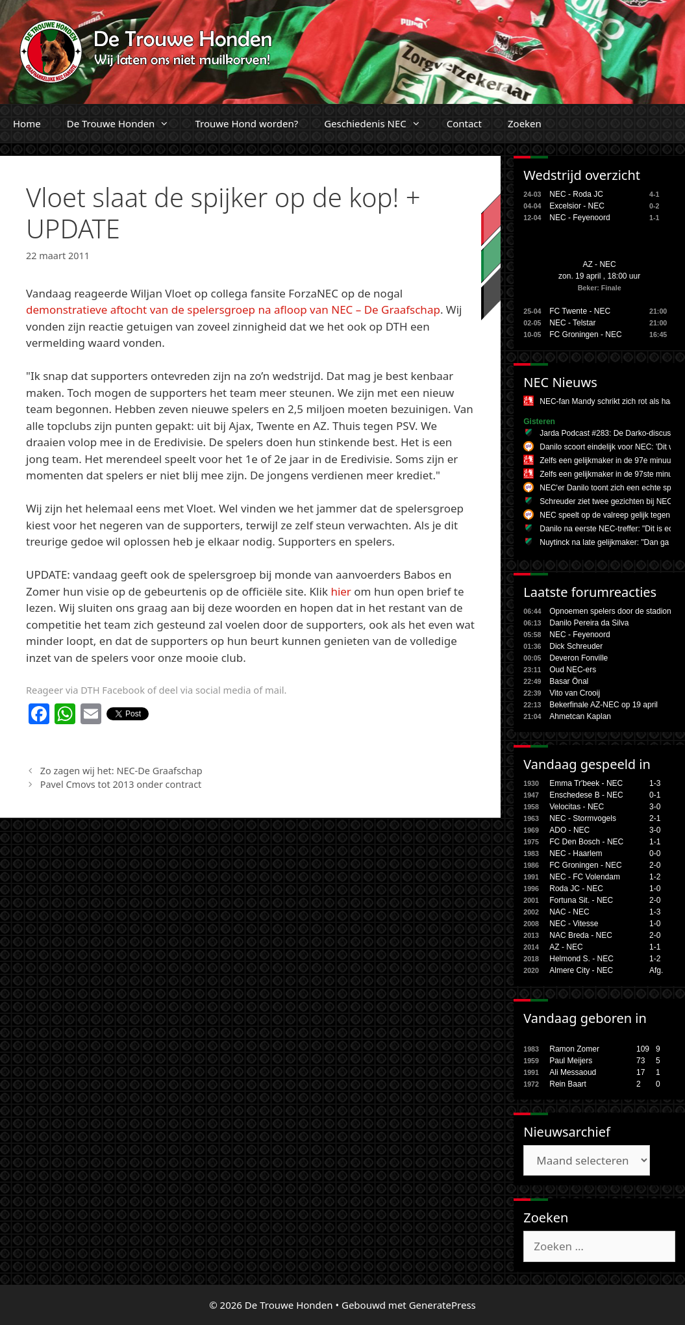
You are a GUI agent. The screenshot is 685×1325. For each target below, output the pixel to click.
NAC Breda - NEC (580, 935)
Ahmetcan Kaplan (580, 716)
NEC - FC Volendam (584, 876)
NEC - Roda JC (576, 194)
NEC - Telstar (572, 322)
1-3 (654, 783)
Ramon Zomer (574, 1049)
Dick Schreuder (576, 646)
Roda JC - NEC (576, 888)
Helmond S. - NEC (581, 958)
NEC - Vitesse (573, 923)
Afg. (656, 970)
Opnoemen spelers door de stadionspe (616, 611)
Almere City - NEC (581, 970)
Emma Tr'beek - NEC (586, 783)
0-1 (654, 795)
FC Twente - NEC (579, 311)
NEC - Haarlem (575, 853)
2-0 (654, 865)
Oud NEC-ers (572, 669)
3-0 (654, 806)
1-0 (654, 888)
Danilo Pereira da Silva (589, 622)
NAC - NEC (569, 911)
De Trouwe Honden (124, 123)
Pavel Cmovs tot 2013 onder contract (121, 784)
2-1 (654, 818)
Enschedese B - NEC (586, 795)
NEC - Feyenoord (579, 217)
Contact (464, 123)
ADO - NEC (569, 830)
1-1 (654, 841)
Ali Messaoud (572, 1072)
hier (340, 591)
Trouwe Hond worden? (246, 123)
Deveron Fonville (578, 657)
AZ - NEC (599, 264)
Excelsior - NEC (576, 205)
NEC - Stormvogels (582, 818)
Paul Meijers (570, 1060)
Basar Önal (568, 681)
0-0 (654, 853)
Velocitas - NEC (576, 806)
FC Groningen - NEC (585, 334)
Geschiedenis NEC (379, 123)
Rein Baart (567, 1084)
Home (27, 123)
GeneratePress (442, 1304)
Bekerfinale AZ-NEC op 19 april (603, 704)
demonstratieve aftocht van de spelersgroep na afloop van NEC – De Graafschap (233, 309)
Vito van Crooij (574, 693)
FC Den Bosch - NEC (586, 841)
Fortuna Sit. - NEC (581, 900)
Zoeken (525, 123)
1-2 (654, 876)
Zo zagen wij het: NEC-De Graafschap (121, 770)
